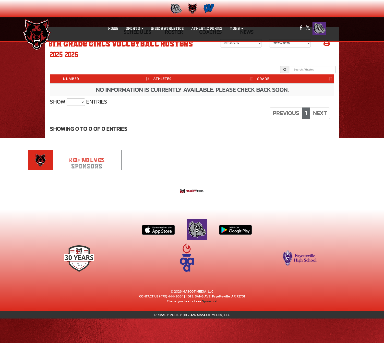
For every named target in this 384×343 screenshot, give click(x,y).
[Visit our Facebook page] (301, 28)
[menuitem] (176, 8)
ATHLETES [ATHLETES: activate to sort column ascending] (162, 78)
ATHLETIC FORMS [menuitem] (206, 28)
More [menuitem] (236, 28)
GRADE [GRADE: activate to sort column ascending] (263, 78)
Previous (286, 113)
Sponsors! (209, 301)
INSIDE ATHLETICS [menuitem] (167, 28)
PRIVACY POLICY (168, 315)
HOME (113, 28)
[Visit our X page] (307, 28)
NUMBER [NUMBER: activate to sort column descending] (71, 78)
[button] (134, 28)
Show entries (78, 102)
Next (320, 113)
